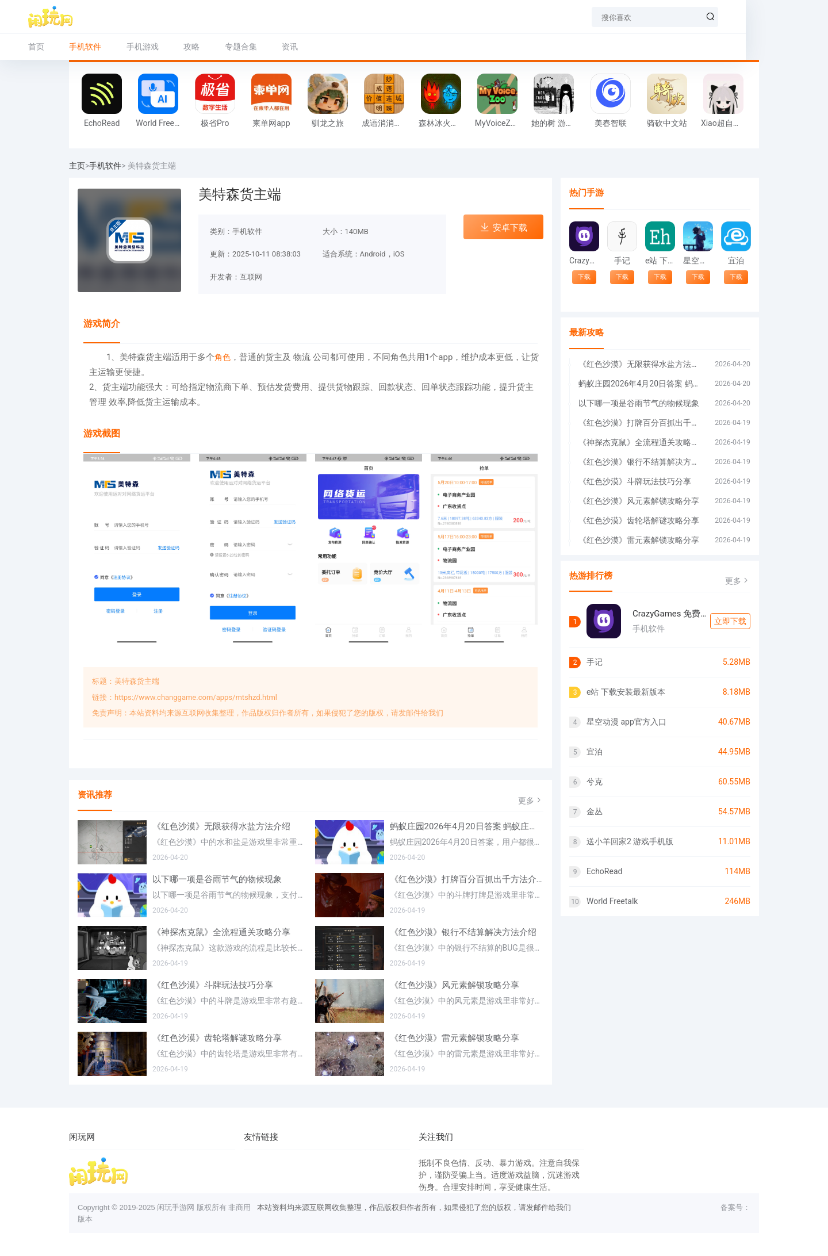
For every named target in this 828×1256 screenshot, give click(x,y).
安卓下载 (503, 227)
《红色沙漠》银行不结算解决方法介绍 (463, 932)
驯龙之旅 (328, 123)
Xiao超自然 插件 (726, 123)
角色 (222, 357)
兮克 (594, 781)
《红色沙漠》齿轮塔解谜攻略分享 (217, 1038)
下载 (584, 277)
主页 (77, 165)
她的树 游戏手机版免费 (556, 123)
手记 (622, 260)
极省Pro (215, 123)
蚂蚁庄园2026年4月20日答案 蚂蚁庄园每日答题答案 (467, 826)
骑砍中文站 (667, 123)
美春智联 (611, 123)
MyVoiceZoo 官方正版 (500, 123)
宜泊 (736, 260)
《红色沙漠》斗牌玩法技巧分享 (212, 985)
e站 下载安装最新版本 (659, 260)
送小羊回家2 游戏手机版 (629, 841)
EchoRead (102, 123)
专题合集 (282, 46)
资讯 (331, 46)
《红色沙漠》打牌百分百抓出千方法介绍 (467, 879)
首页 (77, 46)
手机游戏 (183, 46)
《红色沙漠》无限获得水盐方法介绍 (221, 826)
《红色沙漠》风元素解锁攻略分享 (454, 985)
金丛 (594, 811)
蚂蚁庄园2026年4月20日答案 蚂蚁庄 (640, 383)
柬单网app (271, 123)
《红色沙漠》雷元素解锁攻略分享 (454, 1038)
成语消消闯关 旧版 (387, 123)
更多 (530, 800)
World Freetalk (161, 123)
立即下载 (730, 621)
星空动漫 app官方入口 (697, 260)
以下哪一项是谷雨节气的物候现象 (217, 879)
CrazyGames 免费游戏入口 (584, 260)
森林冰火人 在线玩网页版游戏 (444, 123)
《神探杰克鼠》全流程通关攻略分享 (221, 932)
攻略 (232, 46)
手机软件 (105, 165)
